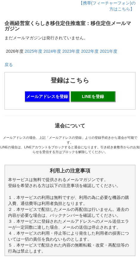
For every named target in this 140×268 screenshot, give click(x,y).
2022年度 (90, 51)
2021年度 (108, 51)
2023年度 (71, 51)
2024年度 (52, 51)
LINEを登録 (93, 96)
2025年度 (33, 51)
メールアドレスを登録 (47, 96)
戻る (8, 64)
